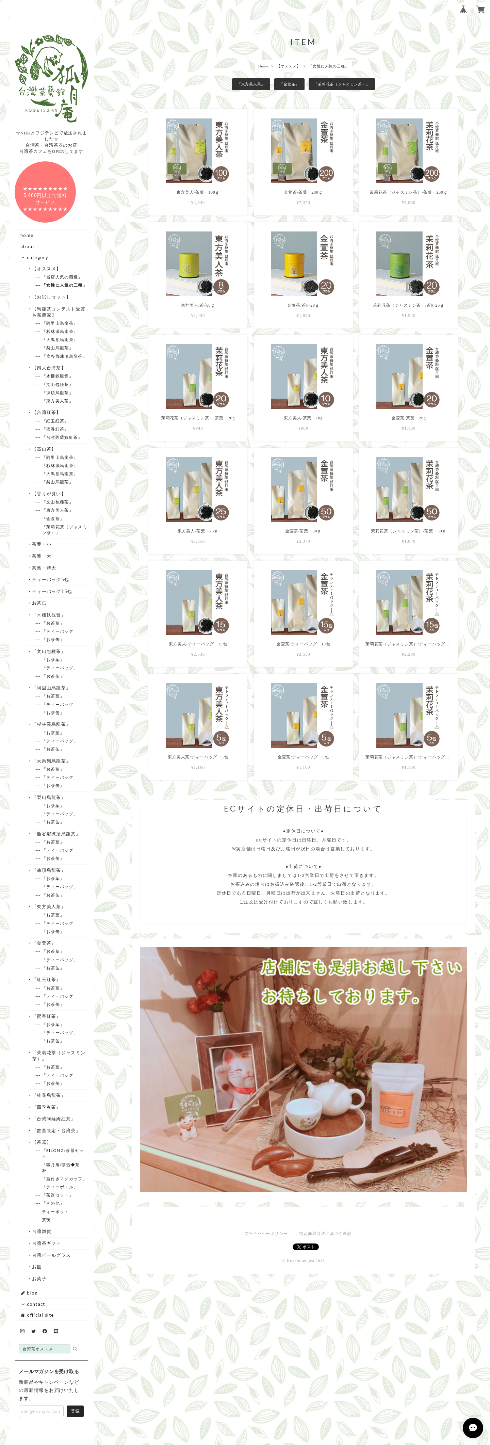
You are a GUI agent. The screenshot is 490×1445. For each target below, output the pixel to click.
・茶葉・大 (42, 556)
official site (37, 1315)
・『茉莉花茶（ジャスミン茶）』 (59, 1055)
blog (29, 1293)
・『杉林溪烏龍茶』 (51, 724)
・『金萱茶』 (44, 943)
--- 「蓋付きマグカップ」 (64, 1178)
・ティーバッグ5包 (50, 579)
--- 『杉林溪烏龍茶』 (60, 331)
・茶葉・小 (42, 544)
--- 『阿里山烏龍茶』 (60, 323)
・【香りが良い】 (49, 493)
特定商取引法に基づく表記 (325, 1233)
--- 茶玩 (46, 1219)
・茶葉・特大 (44, 568)
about (27, 246)
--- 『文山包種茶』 (58, 384)
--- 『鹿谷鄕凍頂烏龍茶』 (64, 356)
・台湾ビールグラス (51, 1255)
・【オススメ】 (46, 268)
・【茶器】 (42, 1142)
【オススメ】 (289, 66)
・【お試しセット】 (51, 297)
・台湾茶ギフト (46, 1243)
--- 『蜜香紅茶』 (55, 429)
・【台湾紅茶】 (46, 412)
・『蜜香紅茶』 (46, 1016)
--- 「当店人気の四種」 (62, 276)
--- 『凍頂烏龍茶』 (58, 392)
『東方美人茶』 (251, 84)
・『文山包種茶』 (49, 651)
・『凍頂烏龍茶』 (49, 870)
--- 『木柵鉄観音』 (58, 376)
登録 (75, 1411)
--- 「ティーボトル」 (60, 1186)
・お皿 (37, 1266)
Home (263, 66)
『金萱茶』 (289, 84)
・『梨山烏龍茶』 (49, 797)
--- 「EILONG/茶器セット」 (63, 1153)
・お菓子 (39, 1278)
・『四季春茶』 (46, 1107)
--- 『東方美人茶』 (58, 400)
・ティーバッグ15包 (52, 591)
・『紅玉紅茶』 (46, 979)
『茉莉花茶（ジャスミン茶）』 (342, 84)
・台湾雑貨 (42, 1231)
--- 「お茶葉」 (53, 623)
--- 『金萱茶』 (53, 518)
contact (32, 1304)
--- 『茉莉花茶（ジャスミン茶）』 (64, 529)
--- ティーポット (55, 1211)
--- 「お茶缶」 (53, 639)
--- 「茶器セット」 (58, 1195)
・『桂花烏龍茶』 (49, 1095)
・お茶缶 (39, 603)
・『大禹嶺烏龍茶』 (51, 761)
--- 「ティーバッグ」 (60, 631)
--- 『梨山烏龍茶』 (58, 347)
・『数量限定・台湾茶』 (56, 1130)
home (26, 235)
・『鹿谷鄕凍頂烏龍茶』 (56, 833)
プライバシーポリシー (266, 1233)
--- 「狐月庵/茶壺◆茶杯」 (61, 1167)
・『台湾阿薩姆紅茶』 (54, 1118)
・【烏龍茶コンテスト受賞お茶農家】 (59, 312)
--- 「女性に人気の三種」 (64, 285)
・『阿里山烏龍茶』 (51, 687)
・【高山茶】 (44, 449)
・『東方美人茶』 (49, 906)
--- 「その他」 (53, 1203)
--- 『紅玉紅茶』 (55, 420)
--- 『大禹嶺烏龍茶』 (60, 339)
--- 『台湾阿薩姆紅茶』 (62, 437)
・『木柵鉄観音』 (49, 614)
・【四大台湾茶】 (49, 367)
